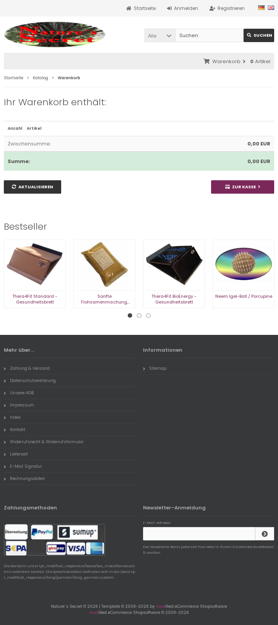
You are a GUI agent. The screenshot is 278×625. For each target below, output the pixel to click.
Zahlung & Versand (27, 368)
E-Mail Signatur (23, 466)
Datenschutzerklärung (30, 380)
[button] (160, 35)
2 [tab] (139, 316)
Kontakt (14, 429)
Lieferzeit (16, 454)
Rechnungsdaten (24, 478)
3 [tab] (148, 316)
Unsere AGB (19, 393)
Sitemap (154, 368)
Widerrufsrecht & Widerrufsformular (44, 442)
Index (12, 417)
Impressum (19, 405)
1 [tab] (130, 316)
